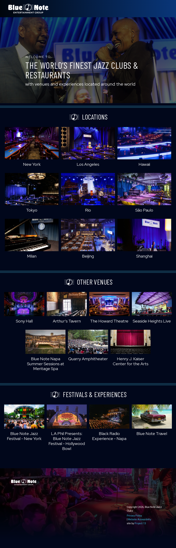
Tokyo (31, 210)
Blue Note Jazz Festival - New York (24, 436)
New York (32, 164)
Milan (31, 256)
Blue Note (28, 8)
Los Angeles (88, 164)
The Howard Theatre (109, 321)
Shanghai (144, 256)
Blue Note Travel (151, 433)
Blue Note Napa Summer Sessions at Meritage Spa (45, 363)
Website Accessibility (139, 519)
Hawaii (144, 164)
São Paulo (144, 210)
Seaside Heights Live (152, 321)
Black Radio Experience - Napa (109, 436)
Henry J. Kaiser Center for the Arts (130, 361)
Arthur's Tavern (67, 321)
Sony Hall (24, 321)
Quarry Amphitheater (88, 358)
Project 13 (140, 523)
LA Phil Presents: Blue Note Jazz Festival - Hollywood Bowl (66, 441)
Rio (88, 210)
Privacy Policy (134, 515)
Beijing (88, 256)
